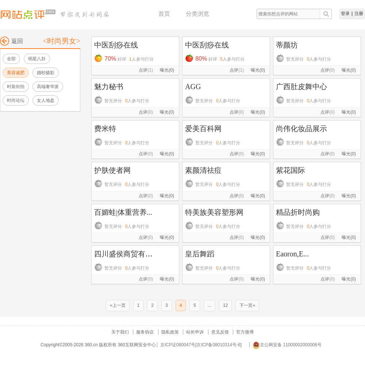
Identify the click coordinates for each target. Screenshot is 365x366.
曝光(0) (167, 70)
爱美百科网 (203, 129)
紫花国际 (290, 170)
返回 (11, 41)
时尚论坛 (15, 100)
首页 (164, 14)
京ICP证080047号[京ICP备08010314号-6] (201, 344)
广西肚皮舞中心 (301, 87)
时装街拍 (15, 86)
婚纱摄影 (45, 72)
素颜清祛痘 (203, 170)
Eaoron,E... (292, 254)
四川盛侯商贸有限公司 (130, 254)
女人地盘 (45, 100)
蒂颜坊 (287, 45)
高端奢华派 (48, 86)
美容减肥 (15, 72)
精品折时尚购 (298, 212)
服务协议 (145, 332)
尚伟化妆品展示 (301, 129)
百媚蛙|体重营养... (123, 212)
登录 (345, 13)
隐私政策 (170, 332)
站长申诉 (195, 332)
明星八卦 (37, 58)
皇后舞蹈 (199, 254)
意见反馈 (220, 332)
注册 (358, 13)
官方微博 (245, 332)
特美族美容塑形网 (214, 212)
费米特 (105, 129)
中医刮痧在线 (116, 45)
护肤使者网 (112, 170)
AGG (193, 87)
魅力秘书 (108, 87)
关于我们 (120, 332)
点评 (146, 70)
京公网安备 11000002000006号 (287, 344)
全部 (11, 58)
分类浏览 (197, 14)
